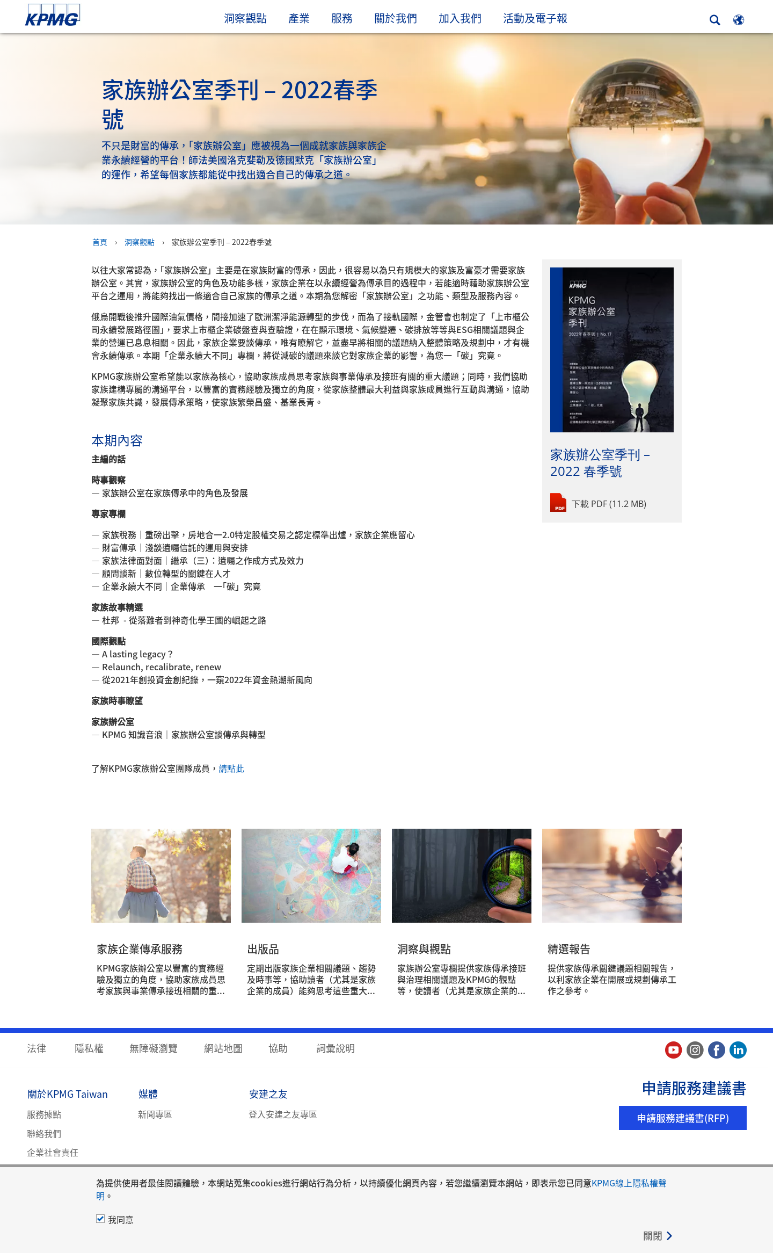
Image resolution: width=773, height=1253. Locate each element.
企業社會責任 (52, 1151)
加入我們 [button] (460, 18)
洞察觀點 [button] (245, 18)
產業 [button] (299, 18)
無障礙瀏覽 (153, 1047)
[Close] (658, 1235)
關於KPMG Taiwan (67, 1093)
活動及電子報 (540, 18)
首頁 (99, 241)
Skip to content (94, 15)
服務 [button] (342, 18)
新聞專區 (155, 1113)
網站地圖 (223, 1047)
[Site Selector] (738, 20)
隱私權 (89, 1047)
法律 (36, 1047)
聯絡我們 (44, 1132)
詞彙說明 (335, 1047)
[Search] (715, 20)
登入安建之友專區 (283, 1113)
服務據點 (44, 1113)
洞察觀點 (140, 241)
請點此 (231, 767)
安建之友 (268, 1093)
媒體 (148, 1093)
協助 (278, 1047)
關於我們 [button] (395, 18)
